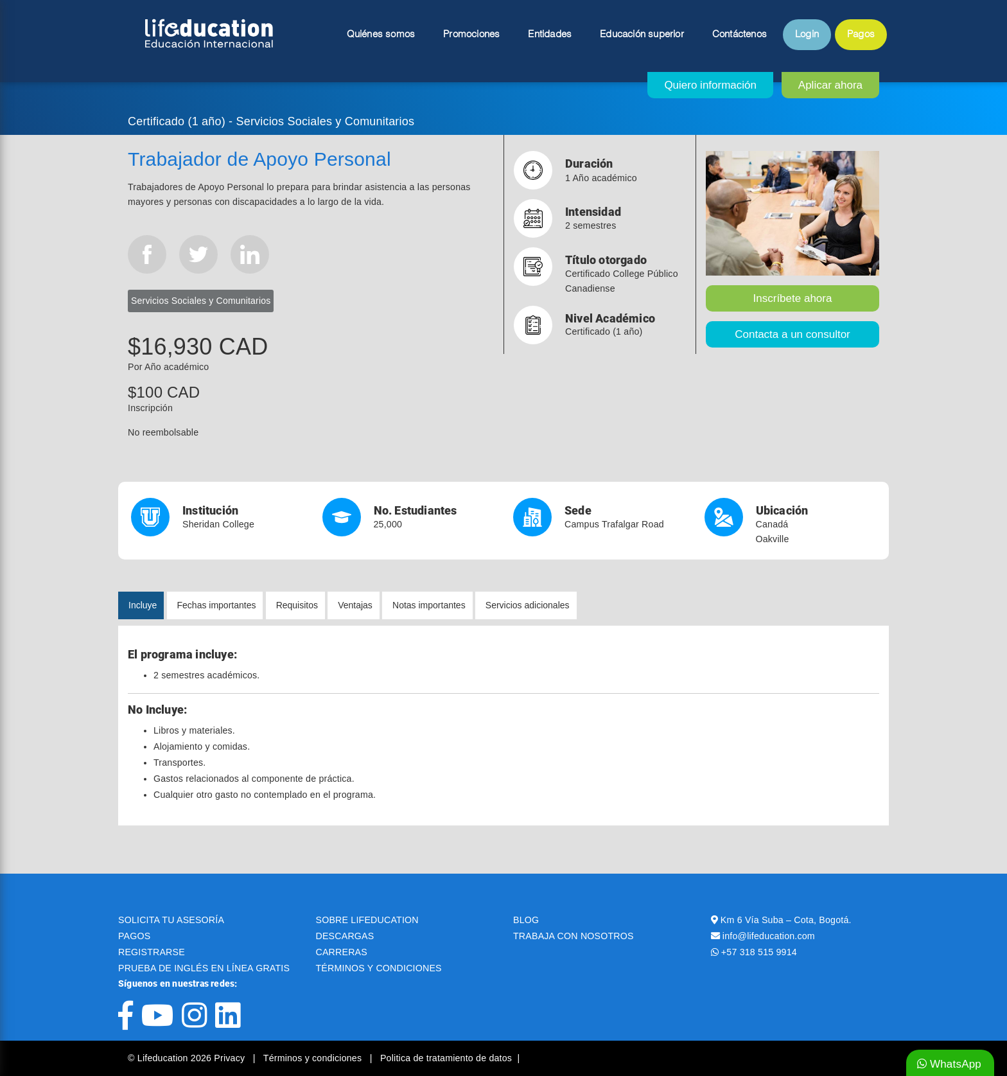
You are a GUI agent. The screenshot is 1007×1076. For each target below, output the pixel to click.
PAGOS (134, 936)
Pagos (861, 34)
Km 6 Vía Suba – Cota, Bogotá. (786, 920)
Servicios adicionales (528, 605)
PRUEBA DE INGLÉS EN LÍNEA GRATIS (204, 968)
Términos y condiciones (314, 1058)
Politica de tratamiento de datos (446, 1058)
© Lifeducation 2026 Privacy (187, 1058)
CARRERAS (341, 952)
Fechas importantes (216, 605)
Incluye (142, 605)
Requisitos (297, 605)
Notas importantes (429, 605)
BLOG (526, 920)
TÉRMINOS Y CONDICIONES (379, 968)
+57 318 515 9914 (759, 952)
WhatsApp (949, 1064)
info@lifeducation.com (768, 936)
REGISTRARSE (151, 952)
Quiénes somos (381, 34)
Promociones (471, 34)
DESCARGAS (345, 936)
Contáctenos (739, 34)
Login (807, 34)
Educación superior (642, 34)
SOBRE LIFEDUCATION (367, 920)
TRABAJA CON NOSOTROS (573, 936)
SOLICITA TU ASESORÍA (171, 920)
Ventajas (355, 605)
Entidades (550, 34)
